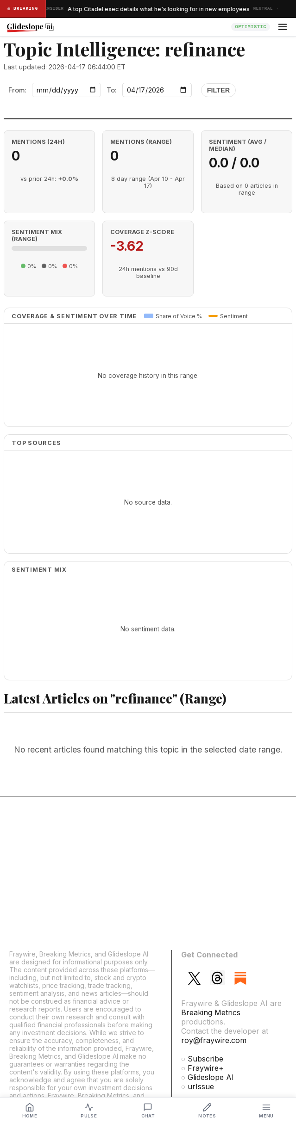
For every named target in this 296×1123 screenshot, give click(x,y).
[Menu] (266, 1110)
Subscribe (205, 1058)
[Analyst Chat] (148, 1110)
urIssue (201, 1086)
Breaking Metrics (210, 1012)
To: (112, 90)
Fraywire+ (206, 1068)
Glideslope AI (211, 1077)
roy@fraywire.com (213, 1040)
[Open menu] (282, 27)
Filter (218, 90)
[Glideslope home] (116, 27)
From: (17, 90)
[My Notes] (207, 1110)
